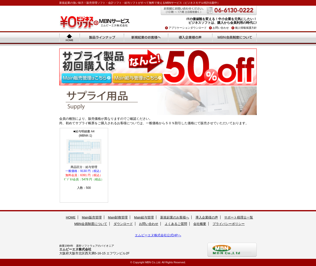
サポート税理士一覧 (238, 217)
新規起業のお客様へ (146, 37)
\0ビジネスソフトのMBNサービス (95, 22)
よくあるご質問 (176, 224)
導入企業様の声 (190, 37)
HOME (71, 217)
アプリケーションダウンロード (188, 27)
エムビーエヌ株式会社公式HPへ (158, 235)
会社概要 (199, 224)
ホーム (69, 37)
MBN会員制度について (235, 37)
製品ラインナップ (102, 37)
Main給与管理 (144, 217)
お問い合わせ (221, 27)
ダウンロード (123, 224)
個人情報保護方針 (246, 27)
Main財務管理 (118, 217)
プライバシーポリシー (229, 224)
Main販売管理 (91, 217)
